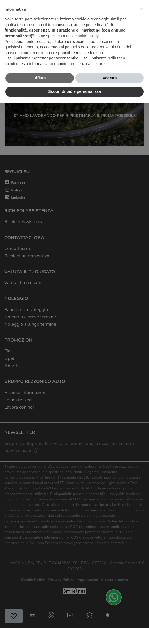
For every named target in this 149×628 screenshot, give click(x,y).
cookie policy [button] (87, 36)
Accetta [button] (109, 78)
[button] (141, 9)
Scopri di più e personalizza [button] (74, 91)
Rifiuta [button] (39, 78)
